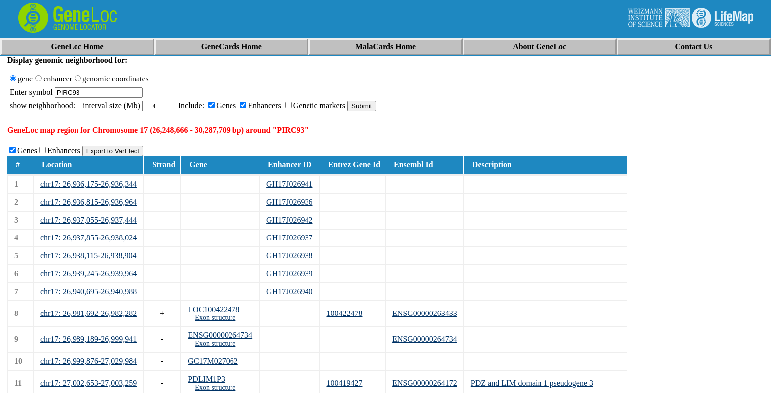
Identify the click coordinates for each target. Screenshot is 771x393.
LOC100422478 (213, 309)
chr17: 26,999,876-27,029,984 (88, 361)
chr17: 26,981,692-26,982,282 (88, 313)
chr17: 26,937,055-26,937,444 (88, 220)
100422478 (344, 313)
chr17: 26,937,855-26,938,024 (88, 238)
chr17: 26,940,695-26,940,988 (88, 291)
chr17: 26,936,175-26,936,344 (88, 184)
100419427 (344, 383)
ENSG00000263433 (424, 313)
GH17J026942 (289, 220)
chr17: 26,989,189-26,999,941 (88, 339)
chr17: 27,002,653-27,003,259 (88, 383)
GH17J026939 (289, 273)
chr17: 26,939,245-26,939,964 (88, 273)
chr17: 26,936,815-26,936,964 (88, 202)
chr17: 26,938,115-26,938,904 (88, 255)
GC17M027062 (212, 361)
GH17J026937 (289, 238)
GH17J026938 (289, 255)
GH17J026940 (289, 291)
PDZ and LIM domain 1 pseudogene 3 (532, 383)
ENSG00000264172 (424, 383)
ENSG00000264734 (220, 335)
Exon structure (215, 317)
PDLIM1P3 (206, 379)
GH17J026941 (289, 184)
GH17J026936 (289, 202)
